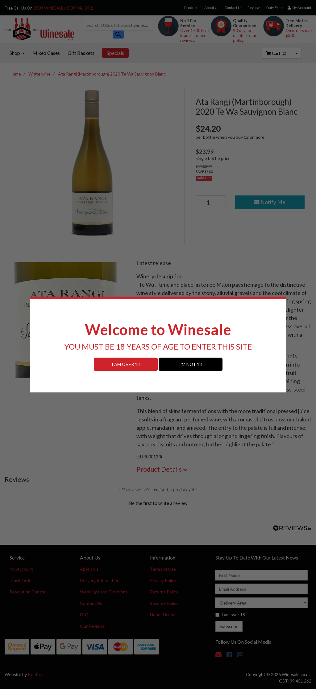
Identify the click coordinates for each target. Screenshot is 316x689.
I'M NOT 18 (190, 364)
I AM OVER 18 (126, 364)
